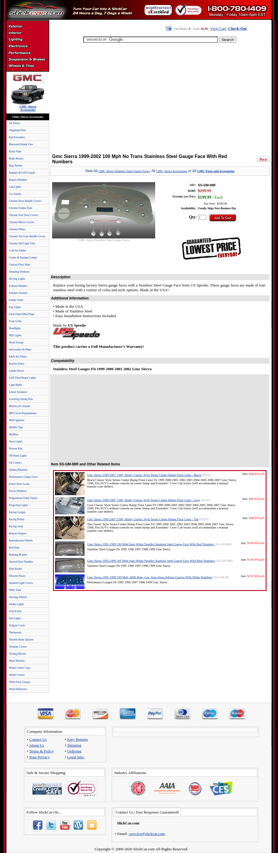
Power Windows (18, 491)
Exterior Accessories (27, 27)
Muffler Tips (16, 427)
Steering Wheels (18, 597)
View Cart (218, 28)
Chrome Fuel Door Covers (23, 215)
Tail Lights (15, 618)
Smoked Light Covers (21, 583)
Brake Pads (15, 151)
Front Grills (15, 321)
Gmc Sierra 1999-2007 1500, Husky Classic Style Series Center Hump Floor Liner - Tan (142, 519)
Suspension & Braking (27, 59)
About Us (36, 745)
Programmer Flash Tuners (23, 498)
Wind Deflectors (18, 689)
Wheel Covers (16, 674)
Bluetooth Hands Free (21, 144)
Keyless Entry (16, 363)
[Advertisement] (158, 98)
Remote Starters (18, 533)
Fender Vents (16, 300)
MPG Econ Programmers (23, 413)
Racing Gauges (17, 512)
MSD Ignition (16, 420)
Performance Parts (27, 53)
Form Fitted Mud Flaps (21, 314)
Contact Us (38, 739)
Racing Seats (16, 526)
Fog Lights (15, 307)
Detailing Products (19, 271)
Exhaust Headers (18, 285)
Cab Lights (15, 186)
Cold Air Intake (17, 250)
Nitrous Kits (15, 448)
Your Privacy (39, 757)
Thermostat (15, 632)
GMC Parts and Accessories (215, 171)
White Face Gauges (19, 682)
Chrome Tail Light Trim (22, 243)
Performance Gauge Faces (23, 476)
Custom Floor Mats (19, 264)
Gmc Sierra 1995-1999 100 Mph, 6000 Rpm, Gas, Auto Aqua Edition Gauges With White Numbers (149, 577)
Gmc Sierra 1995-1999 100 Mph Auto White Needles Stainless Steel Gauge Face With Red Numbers (150, 544)
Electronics (27, 46)
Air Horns (14, 123)
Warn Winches (17, 660)
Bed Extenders (17, 137)
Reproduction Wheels (21, 540)
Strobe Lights (16, 604)
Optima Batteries (18, 469)
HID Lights (15, 335)
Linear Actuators (18, 392)
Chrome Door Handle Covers (25, 201)
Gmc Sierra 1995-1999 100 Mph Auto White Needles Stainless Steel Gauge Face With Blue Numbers (151, 560)
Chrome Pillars (17, 229)
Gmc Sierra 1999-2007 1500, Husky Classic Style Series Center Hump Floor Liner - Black (144, 475)
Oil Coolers (15, 462)
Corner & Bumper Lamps (23, 257)
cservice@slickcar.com (147, 833)
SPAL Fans (15, 590)
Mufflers (13, 434)
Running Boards (18, 554)
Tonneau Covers (18, 646)
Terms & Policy (41, 751)
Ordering (74, 751)
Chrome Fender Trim (20, 208)
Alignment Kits (17, 130)
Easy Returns (77, 739)
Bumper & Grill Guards (22, 172)
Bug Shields (15, 165)
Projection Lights (18, 505)
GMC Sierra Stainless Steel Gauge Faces (124, 171)
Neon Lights (15, 441)
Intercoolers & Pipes (20, 349)
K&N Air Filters (18, 356)
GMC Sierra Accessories (171, 171)
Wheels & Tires (27, 66)
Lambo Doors (16, 370)
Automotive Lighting (27, 40)
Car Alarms (15, 193)
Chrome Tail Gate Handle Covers (27, 236)
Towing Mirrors (17, 653)
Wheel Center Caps (19, 667)
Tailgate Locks (17, 625)
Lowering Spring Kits (21, 399)
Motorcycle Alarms (19, 406)
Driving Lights (17, 278)
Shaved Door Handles (21, 561)
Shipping (74, 745)
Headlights (15, 328)
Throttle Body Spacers (21, 639)
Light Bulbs (15, 384)
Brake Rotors (16, 158)
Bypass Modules (18, 179)
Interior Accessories (27, 33)
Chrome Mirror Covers (21, 222)
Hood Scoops (16, 342)
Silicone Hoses (17, 575)
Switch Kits (15, 611)
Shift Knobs (15, 568)
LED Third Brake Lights (22, 377)
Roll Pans (14, 547)
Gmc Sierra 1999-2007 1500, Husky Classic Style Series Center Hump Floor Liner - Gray (143, 500)
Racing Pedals (16, 519)
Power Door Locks (19, 484)
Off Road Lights (18, 455)
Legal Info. (76, 757)
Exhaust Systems (18, 293)
